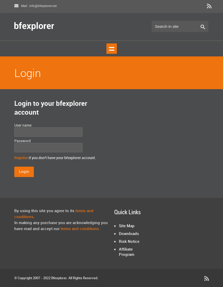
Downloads (129, 234)
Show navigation (111, 48)
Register (21, 158)
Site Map (127, 226)
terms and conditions (80, 229)
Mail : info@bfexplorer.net (35, 6)
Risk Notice (129, 242)
